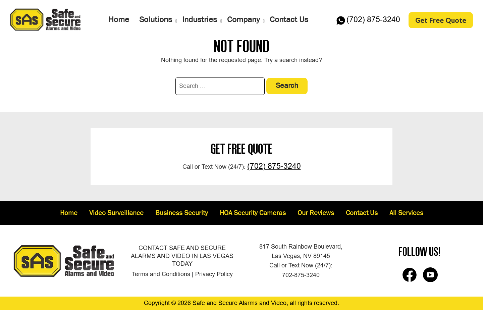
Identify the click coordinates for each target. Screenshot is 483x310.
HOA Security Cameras (253, 213)
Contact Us (362, 213)
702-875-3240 (301, 275)
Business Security (181, 213)
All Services (406, 213)
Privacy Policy (214, 274)
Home (68, 213)
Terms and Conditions (161, 274)
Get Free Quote (440, 19)
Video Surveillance (116, 213)
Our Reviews (316, 213)
